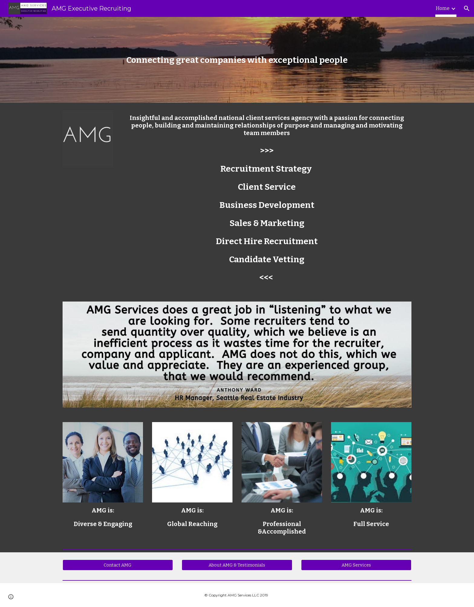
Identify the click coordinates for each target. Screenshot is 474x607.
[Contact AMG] (118, 565)
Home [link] (443, 8)
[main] (237, 60)
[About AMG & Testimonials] (237, 565)
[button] (466, 8)
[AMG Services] (356, 565)
